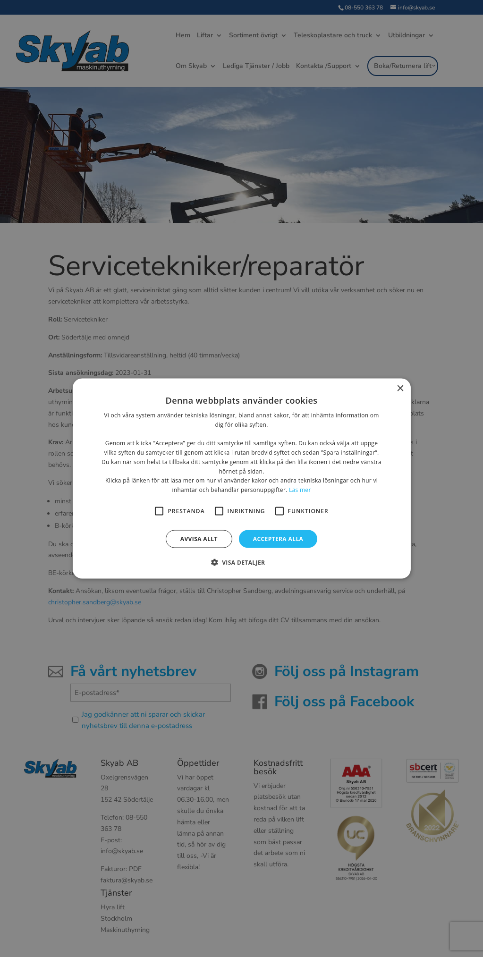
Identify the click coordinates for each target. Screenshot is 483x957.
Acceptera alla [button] (278, 539)
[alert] (241, 478)
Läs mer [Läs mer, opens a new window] (300, 490)
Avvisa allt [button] (199, 539)
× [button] (400, 388)
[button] (241, 562)
